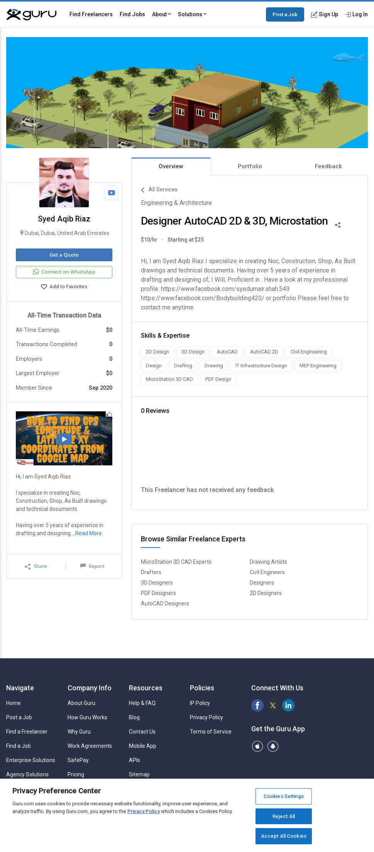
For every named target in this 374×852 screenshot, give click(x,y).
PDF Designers (158, 593)
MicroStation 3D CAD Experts (176, 562)
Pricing (76, 774)
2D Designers (266, 593)
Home (13, 703)
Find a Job (18, 746)
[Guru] (31, 14)
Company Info (90, 688)
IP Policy (200, 703)
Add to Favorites (64, 287)
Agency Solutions (27, 774)
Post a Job (285, 14)
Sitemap (139, 774)
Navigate (20, 688)
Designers (262, 583)
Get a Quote (63, 254)
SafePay (78, 760)
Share (36, 566)
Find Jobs (132, 14)
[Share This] (337, 224)
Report (92, 566)
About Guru (81, 703)
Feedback (328, 166)
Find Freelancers (91, 14)
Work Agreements (90, 746)
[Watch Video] (111, 193)
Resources (145, 688)
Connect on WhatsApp (64, 272)
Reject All (283, 816)
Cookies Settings (284, 796)
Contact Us (142, 732)
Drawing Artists (268, 562)
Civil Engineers (267, 572)
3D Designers (157, 583)
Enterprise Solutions (30, 760)
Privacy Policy (206, 717)
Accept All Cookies (283, 836)
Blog (134, 717)
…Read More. (87, 533)
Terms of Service (211, 732)
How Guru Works (87, 717)
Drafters (151, 572)
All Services (159, 190)
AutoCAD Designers (165, 603)
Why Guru (79, 732)
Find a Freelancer (26, 732)
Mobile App (142, 746)
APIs (134, 760)
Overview (171, 166)
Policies (202, 688)
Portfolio (250, 166)
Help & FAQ (142, 703)
